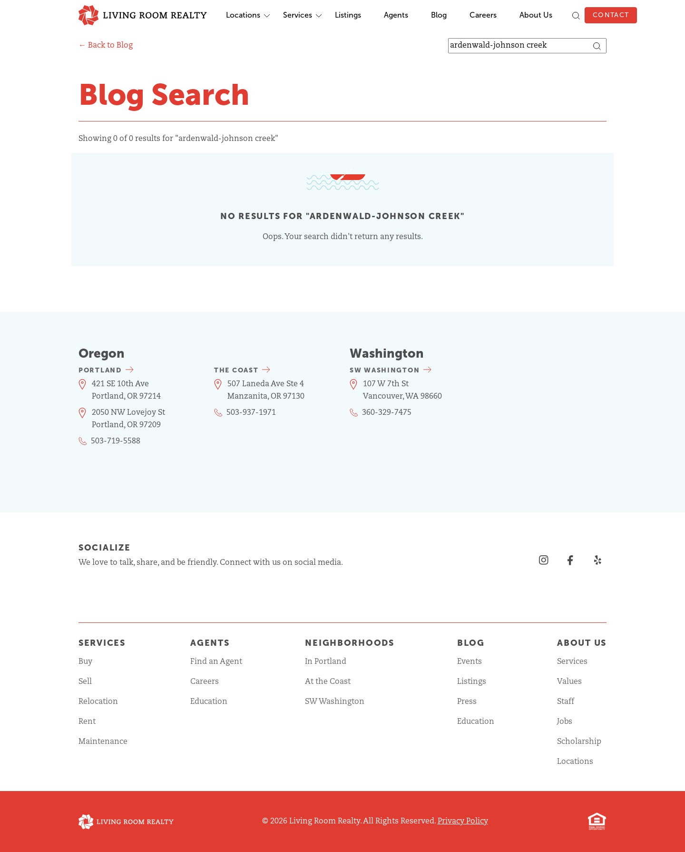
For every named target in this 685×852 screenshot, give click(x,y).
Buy (85, 662)
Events (469, 662)
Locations (243, 15)
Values (569, 682)
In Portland (325, 662)
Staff (565, 702)
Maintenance (102, 742)
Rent (87, 722)
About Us (535, 15)
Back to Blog (110, 46)
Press (467, 702)
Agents (396, 15)
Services (297, 15)
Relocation (98, 702)
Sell (85, 682)
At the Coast (328, 682)
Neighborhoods (349, 643)
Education (208, 702)
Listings (348, 15)
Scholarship (579, 742)
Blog (439, 15)
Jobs (564, 722)
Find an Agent (216, 662)
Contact (611, 15)
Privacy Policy (463, 821)
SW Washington (334, 702)
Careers (483, 15)
